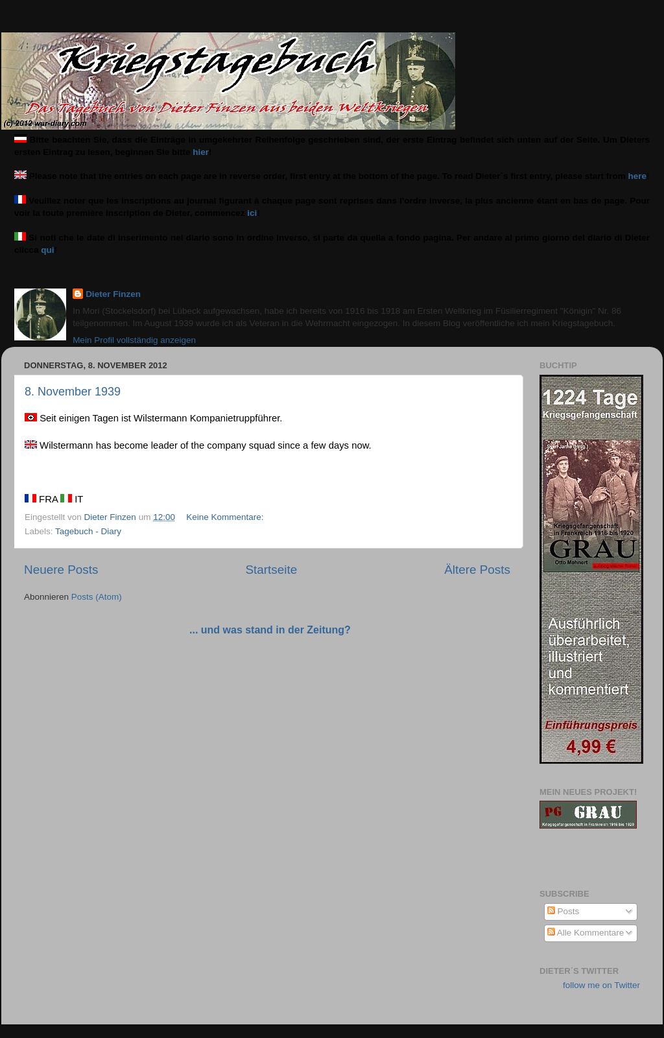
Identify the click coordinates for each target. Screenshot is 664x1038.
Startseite (271, 569)
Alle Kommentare (585, 933)
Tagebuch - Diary (88, 531)
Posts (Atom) (96, 597)
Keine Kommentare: (226, 517)
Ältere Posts (477, 569)
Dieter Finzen (113, 294)
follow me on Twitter (601, 985)
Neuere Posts (61, 569)
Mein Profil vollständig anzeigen (134, 340)
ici (252, 213)
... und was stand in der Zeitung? (270, 629)
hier (201, 152)
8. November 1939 (73, 391)
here (637, 176)
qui (47, 250)
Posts (563, 911)
